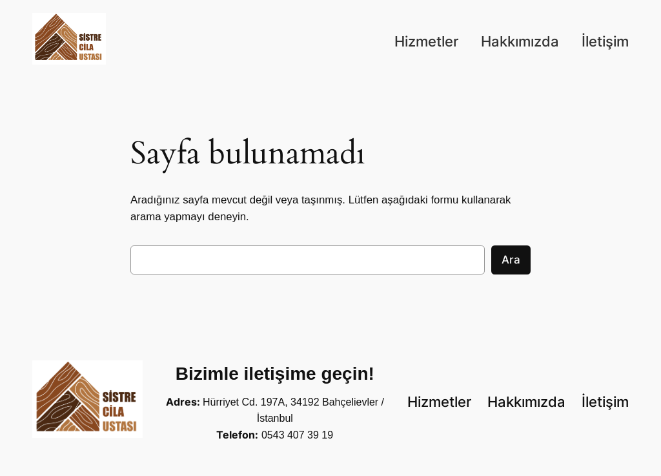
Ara (511, 259)
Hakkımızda (520, 41)
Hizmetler (426, 41)
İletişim (605, 41)
